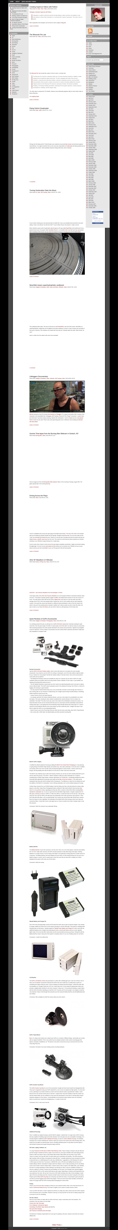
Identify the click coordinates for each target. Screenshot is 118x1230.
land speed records (50, 546)
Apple (13, 35)
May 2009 (90, 156)
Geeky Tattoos (92, 70)
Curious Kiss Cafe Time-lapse (37, 1203)
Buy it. (31, 1038)
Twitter (13, 85)
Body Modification (16, 39)
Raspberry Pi (15, 71)
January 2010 (91, 142)
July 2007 (90, 195)
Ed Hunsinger (54, 592)
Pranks (13, 69)
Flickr (89, 46)
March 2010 (91, 139)
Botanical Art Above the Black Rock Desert (18, 11)
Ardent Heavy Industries (94, 66)
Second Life (15, 74)
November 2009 (92, 146)
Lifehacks (14, 58)
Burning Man (15, 41)
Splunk (71, 418)
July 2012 (90, 119)
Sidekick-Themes (92, 86)
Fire (13, 48)
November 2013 (92, 103)
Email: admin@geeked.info (95, 53)
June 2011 (91, 128)
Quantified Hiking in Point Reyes (20, 24)
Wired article (77, 232)
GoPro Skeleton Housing (70, 1138)
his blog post (67, 232)
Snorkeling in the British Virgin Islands (39, 1207)
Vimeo (60, 592)
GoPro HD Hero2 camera (60, 624)
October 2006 (91, 207)
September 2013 (92, 107)
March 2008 (91, 181)
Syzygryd (90, 87)
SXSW (13, 81)
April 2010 (90, 137)
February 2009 (92, 161)
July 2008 (90, 174)
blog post (63, 22)
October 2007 (91, 190)
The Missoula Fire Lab (17, 14)
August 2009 (91, 151)
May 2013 (90, 112)
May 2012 (90, 121)
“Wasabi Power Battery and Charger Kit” (64, 928)
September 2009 (92, 149)
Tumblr (90, 44)
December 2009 (92, 144)
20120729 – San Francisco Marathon (39, 592)
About (18, 1)
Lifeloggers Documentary (39, 376)
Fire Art (14, 49)
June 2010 (91, 135)
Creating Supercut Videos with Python (18, 8)
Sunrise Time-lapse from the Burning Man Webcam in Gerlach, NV (54, 434)
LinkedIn (90, 52)
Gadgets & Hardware (17, 53)
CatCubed (90, 68)
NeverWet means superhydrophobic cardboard (47, 285)
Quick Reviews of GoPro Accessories (43, 619)
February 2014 (92, 101)
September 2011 (92, 126)
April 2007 (90, 200)
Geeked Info (63, 1228)
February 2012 (92, 124)
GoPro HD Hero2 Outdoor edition (42, 671)
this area (67, 535)
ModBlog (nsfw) (92, 78)
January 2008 (91, 184)
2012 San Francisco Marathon (49, 595)
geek (94, 217)
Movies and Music (16, 60)
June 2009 (91, 154)
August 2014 (91, 96)
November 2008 (92, 167)
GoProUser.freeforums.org (40, 1187)
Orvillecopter (69, 146)
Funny (13, 51)
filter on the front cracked (65, 779)
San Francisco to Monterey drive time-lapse (40, 1210)
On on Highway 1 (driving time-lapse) (39, 1205)
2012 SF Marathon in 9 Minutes (41, 560)
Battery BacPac (35, 850)
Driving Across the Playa (38, 496)
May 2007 (90, 198)
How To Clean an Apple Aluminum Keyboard (17, 20)
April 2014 (90, 100)
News (13, 62)
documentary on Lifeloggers (55, 414)
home (11, 1)
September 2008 (92, 170)
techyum (90, 89)
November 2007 (92, 188)
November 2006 (92, 206)
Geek (13, 55)
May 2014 (90, 98)
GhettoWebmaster (92, 71)
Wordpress (14, 94)
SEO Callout (15, 78)
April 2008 (90, 179)
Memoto (31, 414)
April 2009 (90, 158)
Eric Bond (45, 607)
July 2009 (90, 153)
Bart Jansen (69, 144)
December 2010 (92, 133)
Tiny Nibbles (91, 91)
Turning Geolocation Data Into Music (18, 28)
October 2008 (91, 168)
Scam (13, 72)
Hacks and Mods (16, 57)
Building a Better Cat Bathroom (19, 15)
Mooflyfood (91, 82)
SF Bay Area (15, 79)
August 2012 (91, 117)
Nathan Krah (57, 599)
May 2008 (90, 177)
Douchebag (15, 42)
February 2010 (92, 140)
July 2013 (90, 109)
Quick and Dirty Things (29, 1)
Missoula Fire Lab (36, 73)
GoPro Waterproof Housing (50, 1138)
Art (12, 37)
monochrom (91, 80)
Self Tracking (15, 76)
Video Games (15, 90)
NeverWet (60, 326)
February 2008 (92, 183)
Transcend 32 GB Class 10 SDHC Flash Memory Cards (47, 1150)
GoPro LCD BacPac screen (38, 980)
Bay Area (101, 218)
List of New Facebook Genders (19, 17)
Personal (14, 64)
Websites (14, 92)
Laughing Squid (35, 96)
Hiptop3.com (91, 73)
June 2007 (91, 197)
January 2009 (91, 163)
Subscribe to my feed (93, 33)
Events (13, 46)
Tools (13, 83)
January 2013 (91, 114)
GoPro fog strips (45, 1176)
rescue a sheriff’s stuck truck (40, 539)
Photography (15, 65)
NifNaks (90, 84)
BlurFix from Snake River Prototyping (66, 765)
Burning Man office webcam (50, 482)
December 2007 (92, 186)
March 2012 (91, 123)
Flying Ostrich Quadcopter (18, 26)
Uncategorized (15, 87)
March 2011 (91, 131)
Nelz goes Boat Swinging (36, 1208)
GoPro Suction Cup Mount (38, 1088)
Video (13, 88)
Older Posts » (57, 1225)
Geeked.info (95, 214)
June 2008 (91, 176)
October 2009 (91, 147)
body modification (95, 218)
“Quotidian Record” (53, 230)
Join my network (97, 220)
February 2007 (92, 204)
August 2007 (91, 193)
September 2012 (92, 116)
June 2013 (91, 110)
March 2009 (91, 160)
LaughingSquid (92, 75)
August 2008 (91, 172)
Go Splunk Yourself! (17, 22)
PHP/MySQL (15, 67)
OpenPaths (69, 228)
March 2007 (91, 202)
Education (14, 44)
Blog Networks (97, 223)
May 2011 (90, 130)
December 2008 (92, 165)
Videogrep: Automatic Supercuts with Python (40, 12)
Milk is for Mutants (92, 77)
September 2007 (92, 191)
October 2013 (91, 105)
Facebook (90, 50)
